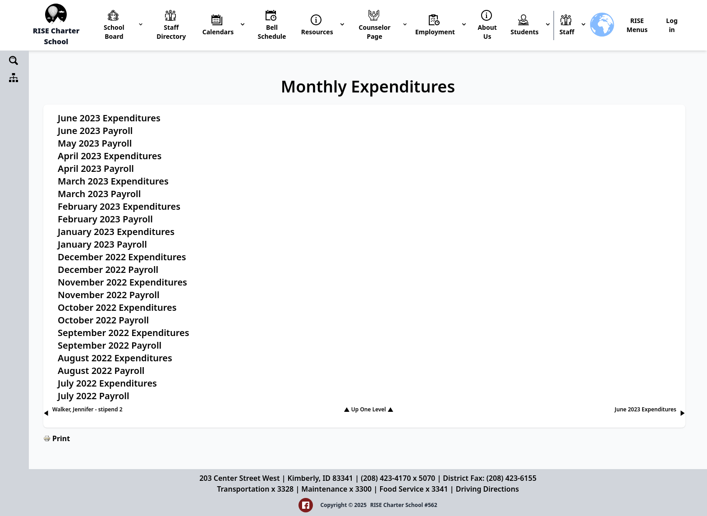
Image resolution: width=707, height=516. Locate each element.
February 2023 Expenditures (119, 206)
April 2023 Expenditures (109, 156)
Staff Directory (171, 32)
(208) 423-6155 (512, 478)
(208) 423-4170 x (389, 478)
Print (61, 438)
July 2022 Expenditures (107, 383)
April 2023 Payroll (96, 168)
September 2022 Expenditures (123, 333)
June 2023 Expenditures (109, 118)
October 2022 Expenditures (117, 307)
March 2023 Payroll (99, 194)
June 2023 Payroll (95, 130)
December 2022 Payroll (108, 269)
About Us (486, 32)
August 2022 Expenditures (115, 358)
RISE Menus (636, 25)
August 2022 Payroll (101, 370)
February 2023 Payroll (105, 219)
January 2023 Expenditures (116, 232)
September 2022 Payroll (109, 345)
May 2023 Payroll (95, 143)
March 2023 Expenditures (113, 181)
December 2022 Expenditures (122, 257)
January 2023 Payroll (102, 244)
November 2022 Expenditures (122, 282)
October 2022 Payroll (103, 320)
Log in (671, 25)
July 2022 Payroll (93, 396)
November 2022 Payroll (109, 295)
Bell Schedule (272, 32)
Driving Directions (487, 489)
